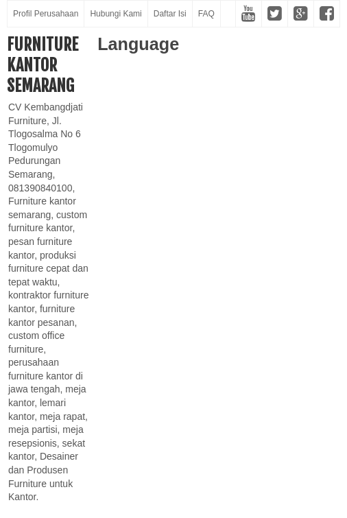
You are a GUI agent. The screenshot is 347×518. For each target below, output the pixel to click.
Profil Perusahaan (45, 14)
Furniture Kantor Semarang (42, 65)
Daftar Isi (170, 14)
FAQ (206, 14)
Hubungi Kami (115, 14)
